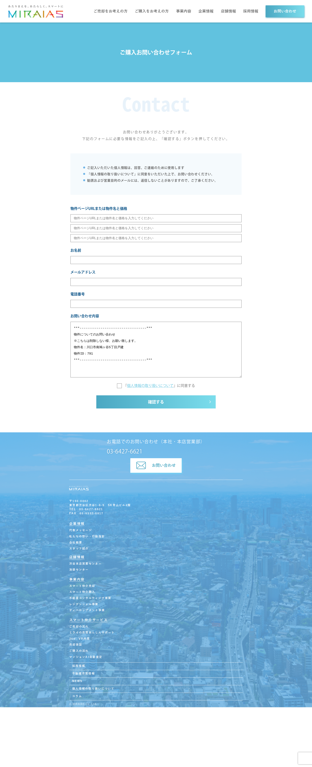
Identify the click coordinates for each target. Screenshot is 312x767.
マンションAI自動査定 (85, 658)
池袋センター (79, 571)
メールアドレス (83, 272)
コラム (77, 698)
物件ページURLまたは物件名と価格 (98, 208)
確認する (156, 404)
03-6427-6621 (124, 453)
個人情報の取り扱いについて (150, 385)
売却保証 (75, 646)
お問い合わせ (285, 11)
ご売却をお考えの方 (111, 11)
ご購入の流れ (79, 652)
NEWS (77, 682)
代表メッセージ (80, 532)
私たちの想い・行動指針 (87, 538)
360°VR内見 (79, 640)
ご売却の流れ (79, 628)
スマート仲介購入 (82, 594)
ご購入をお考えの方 (152, 11)
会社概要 (75, 544)
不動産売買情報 (83, 675)
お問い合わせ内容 (84, 316)
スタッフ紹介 (79, 550)
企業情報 (206, 11)
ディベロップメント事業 (87, 612)
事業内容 (183, 11)
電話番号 (77, 294)
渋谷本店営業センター (85, 565)
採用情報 (250, 11)
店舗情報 (228, 11)
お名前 (75, 250)
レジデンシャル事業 (83, 606)
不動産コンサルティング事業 (90, 599)
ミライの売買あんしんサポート (92, 634)
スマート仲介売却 (82, 587)
